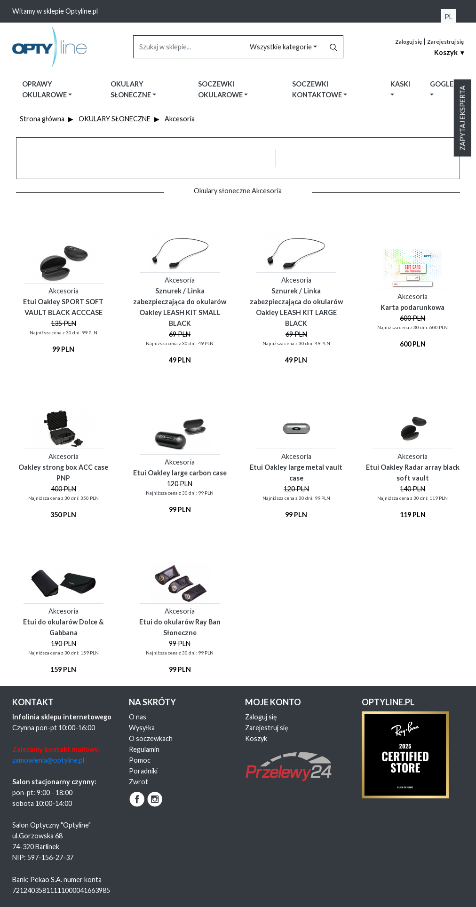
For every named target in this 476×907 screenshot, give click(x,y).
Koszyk (256, 738)
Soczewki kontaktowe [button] (317, 89)
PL (448, 17)
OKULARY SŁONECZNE (115, 119)
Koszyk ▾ (449, 52)
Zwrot (138, 782)
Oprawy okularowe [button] (45, 89)
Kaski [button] (400, 84)
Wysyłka (142, 728)
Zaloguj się (408, 42)
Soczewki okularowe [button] (221, 89)
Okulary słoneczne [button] (131, 89)
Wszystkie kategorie (281, 47)
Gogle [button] (441, 84)
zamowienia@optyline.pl (48, 760)
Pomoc (140, 760)
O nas (137, 717)
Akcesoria (180, 119)
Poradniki (143, 771)
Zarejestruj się (445, 42)
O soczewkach (151, 738)
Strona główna (42, 119)
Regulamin (144, 749)
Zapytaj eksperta (463, 118)
